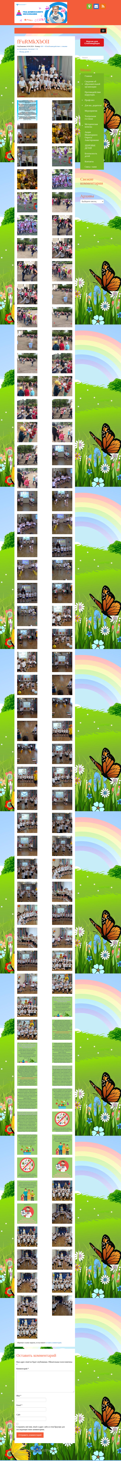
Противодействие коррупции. (93, 93)
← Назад (20, 52)
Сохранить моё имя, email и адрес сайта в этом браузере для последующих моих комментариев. (40, 1428)
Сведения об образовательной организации (92, 84)
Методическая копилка (91, 125)
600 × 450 (44, 46)
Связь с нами (91, 167)
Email (19, 1405)
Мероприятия (91, 111)
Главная (88, 76)
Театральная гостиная (90, 117)
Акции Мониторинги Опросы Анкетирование (92, 136)
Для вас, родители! (93, 105)
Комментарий (22, 1369)
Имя (18, 1396)
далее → (28, 52)
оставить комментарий (53, 1343)
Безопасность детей (91, 154)
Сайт (18, 1415)
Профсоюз (89, 100)
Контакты (89, 161)
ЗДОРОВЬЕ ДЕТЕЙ (90, 146)
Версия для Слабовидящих (92, 42)
